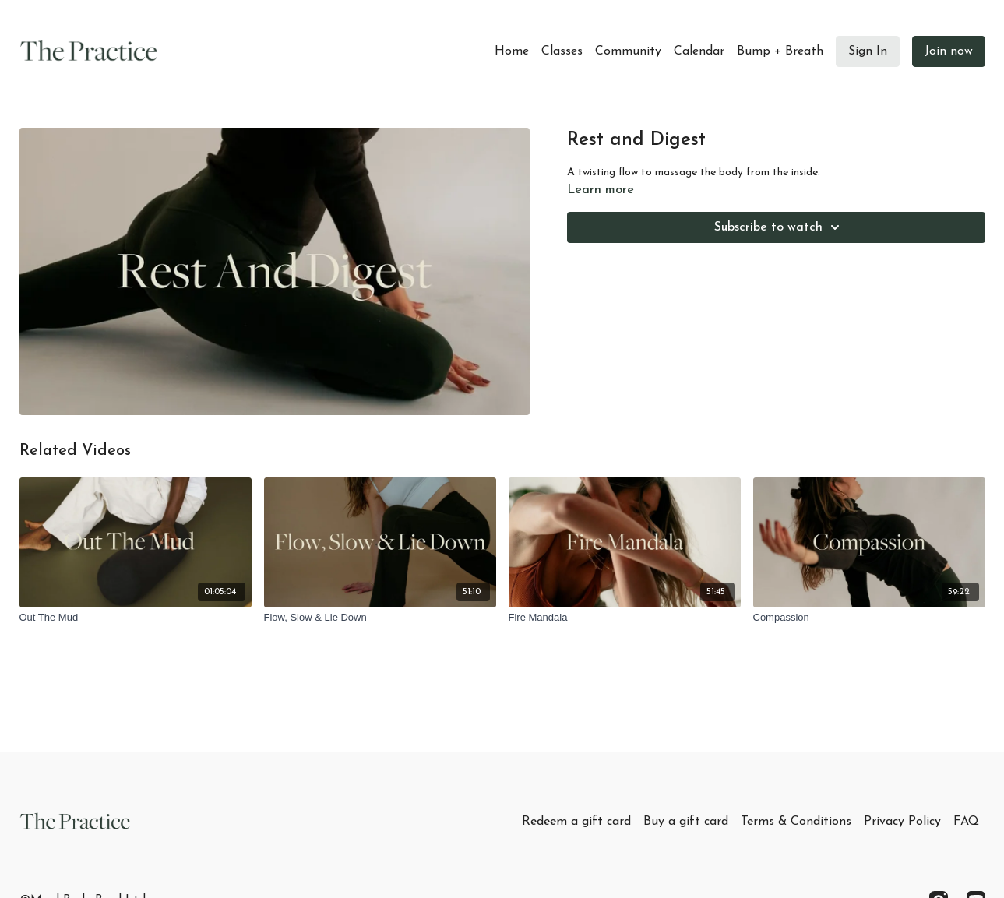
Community (628, 51)
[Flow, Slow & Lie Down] (380, 617)
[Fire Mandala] (625, 617)
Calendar (699, 51)
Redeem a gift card (576, 821)
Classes (562, 51)
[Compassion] (869, 617)
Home (512, 51)
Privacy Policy (902, 821)
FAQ (966, 821)
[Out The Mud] (135, 617)
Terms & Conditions (796, 821)
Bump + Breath (780, 51)
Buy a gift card (685, 821)
